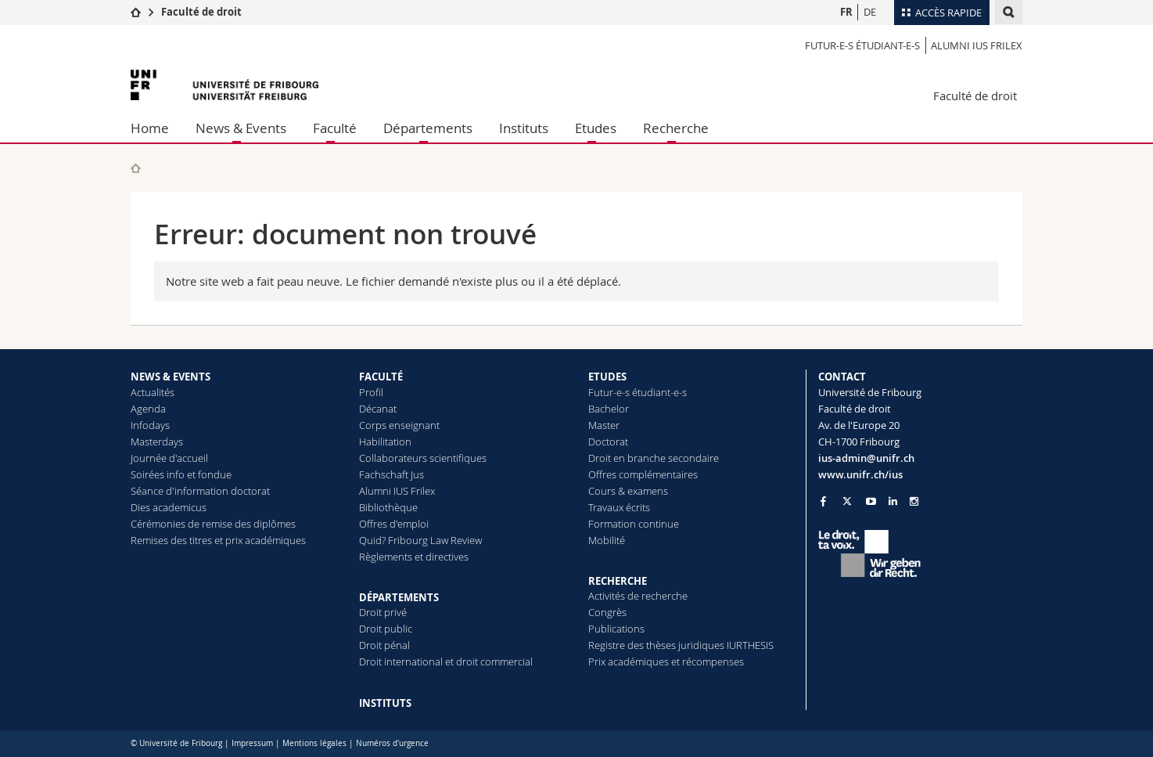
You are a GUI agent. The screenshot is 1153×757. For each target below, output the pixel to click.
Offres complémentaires (643, 474)
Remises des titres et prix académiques (218, 540)
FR (846, 12)
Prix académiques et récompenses (666, 661)
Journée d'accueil (169, 458)
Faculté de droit (201, 12)
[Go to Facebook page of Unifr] (823, 501)
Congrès (607, 612)
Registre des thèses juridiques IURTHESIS (681, 645)
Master (604, 425)
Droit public (385, 629)
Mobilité (606, 540)
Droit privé (383, 612)
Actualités (152, 392)
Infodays (150, 425)
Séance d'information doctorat (200, 491)
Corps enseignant (399, 425)
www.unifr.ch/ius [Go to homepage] (860, 474)
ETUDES (607, 376)
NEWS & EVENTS (170, 376)
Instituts (523, 128)
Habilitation (385, 441)
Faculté (335, 128)
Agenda (148, 409)
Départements (427, 128)
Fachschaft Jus (391, 474)
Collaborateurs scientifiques (423, 458)
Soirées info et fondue (181, 474)
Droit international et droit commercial (446, 661)
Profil (371, 392)
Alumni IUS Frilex (976, 45)
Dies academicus (169, 507)
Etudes (595, 128)
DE (870, 12)
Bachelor (608, 409)
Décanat (378, 409)
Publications (616, 629)
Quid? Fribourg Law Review (420, 540)
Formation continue (633, 524)
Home (150, 128)
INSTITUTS (385, 703)
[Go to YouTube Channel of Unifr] (871, 501)
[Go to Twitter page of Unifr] (847, 501)
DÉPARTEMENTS (399, 597)
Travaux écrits (619, 507)
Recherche (676, 128)
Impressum (252, 743)
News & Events (241, 128)
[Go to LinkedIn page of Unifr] (893, 501)
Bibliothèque (388, 507)
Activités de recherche (638, 596)
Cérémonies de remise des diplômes (213, 524)
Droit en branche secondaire (653, 458)
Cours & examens (628, 491)
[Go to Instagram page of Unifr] (914, 501)
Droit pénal (384, 645)
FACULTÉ (381, 376)
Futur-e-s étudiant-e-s (862, 45)
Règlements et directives (414, 557)
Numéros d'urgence (392, 743)
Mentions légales (314, 743)
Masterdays (157, 441)
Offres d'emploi (394, 524)
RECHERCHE (617, 581)
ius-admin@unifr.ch (866, 458)
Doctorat (608, 441)
